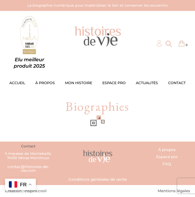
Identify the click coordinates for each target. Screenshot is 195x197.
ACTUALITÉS (147, 83)
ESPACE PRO (114, 83)
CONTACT (177, 83)
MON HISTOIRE (78, 83)
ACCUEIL (17, 83)
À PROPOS (45, 83)
